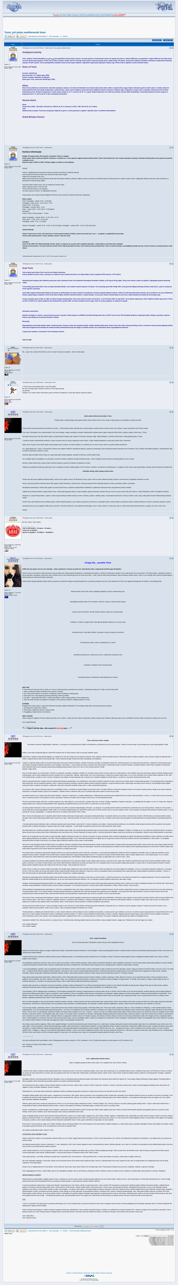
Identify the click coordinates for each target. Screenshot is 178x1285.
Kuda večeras (103, 1273)
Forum (58, 14)
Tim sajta (97, 14)
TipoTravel (97, 1273)
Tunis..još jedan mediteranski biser (25, 32)
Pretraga (69, 14)
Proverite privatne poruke (107, 14)
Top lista (82, 15)
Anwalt (107, 1273)
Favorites (69, 15)
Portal (53, 14)
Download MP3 (89, 15)
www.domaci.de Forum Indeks (37, 36)
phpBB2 (97, 1280)
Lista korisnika (90, 14)
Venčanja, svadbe (87, 1273)
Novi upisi (63, 14)
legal (111, 1273)
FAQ (61, 15)
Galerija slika (75, 15)
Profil (64, 15)
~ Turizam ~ (65, 36)
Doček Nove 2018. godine (77, 1273)
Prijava (116, 14)
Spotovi (102, 15)
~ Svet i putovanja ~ (54, 36)
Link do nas (75, 14)
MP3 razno (96, 15)
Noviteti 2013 (108, 15)
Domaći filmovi (82, 14)
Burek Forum (69, 1273)
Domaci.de (95, 1279)
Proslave (93, 1273)
